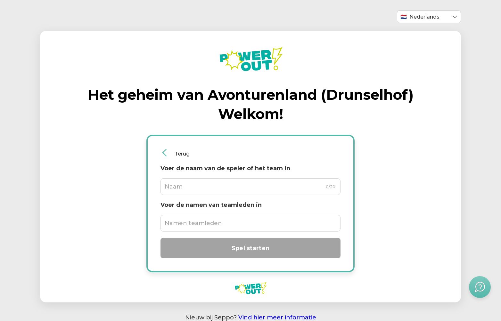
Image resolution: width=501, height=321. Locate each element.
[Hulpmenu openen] (480, 287)
